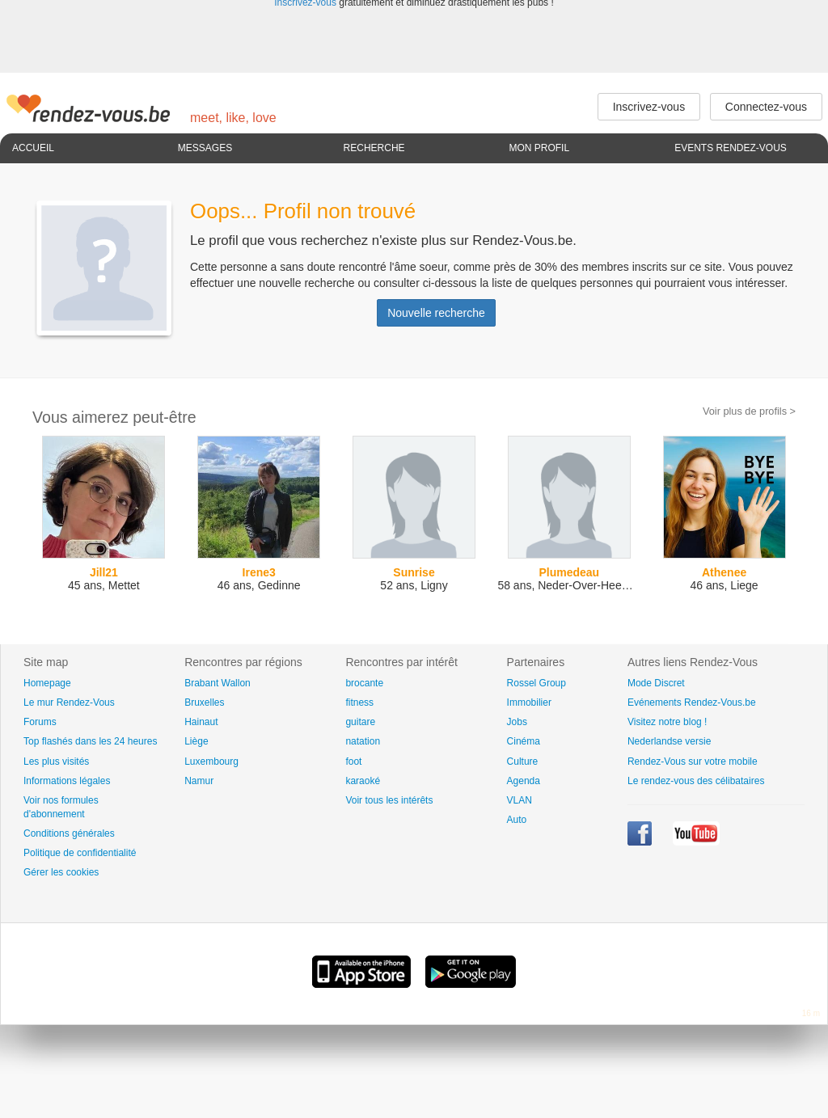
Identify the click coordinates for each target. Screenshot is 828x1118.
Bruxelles (204, 702)
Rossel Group (536, 683)
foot (353, 761)
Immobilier (529, 702)
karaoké (362, 781)
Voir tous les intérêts (389, 800)
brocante (364, 683)
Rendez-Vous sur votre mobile (692, 761)
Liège (196, 741)
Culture (523, 761)
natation (362, 741)
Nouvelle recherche (436, 312)
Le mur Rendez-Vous (69, 702)
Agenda (523, 781)
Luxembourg (211, 761)
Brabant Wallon (217, 683)
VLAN (519, 800)
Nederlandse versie (669, 741)
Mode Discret (656, 683)
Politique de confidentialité (79, 853)
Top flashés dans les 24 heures (90, 741)
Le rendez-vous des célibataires (695, 781)
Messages (205, 148)
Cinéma (523, 741)
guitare (360, 722)
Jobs (517, 722)
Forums (40, 722)
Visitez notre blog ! (667, 722)
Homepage (47, 683)
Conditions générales (69, 833)
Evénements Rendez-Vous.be (691, 702)
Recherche (374, 148)
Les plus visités (56, 761)
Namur (198, 781)
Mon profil (539, 148)
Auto (517, 819)
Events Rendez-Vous (730, 148)
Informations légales (66, 781)
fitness (359, 702)
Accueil (33, 148)
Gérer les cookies (61, 872)
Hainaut (201, 722)
